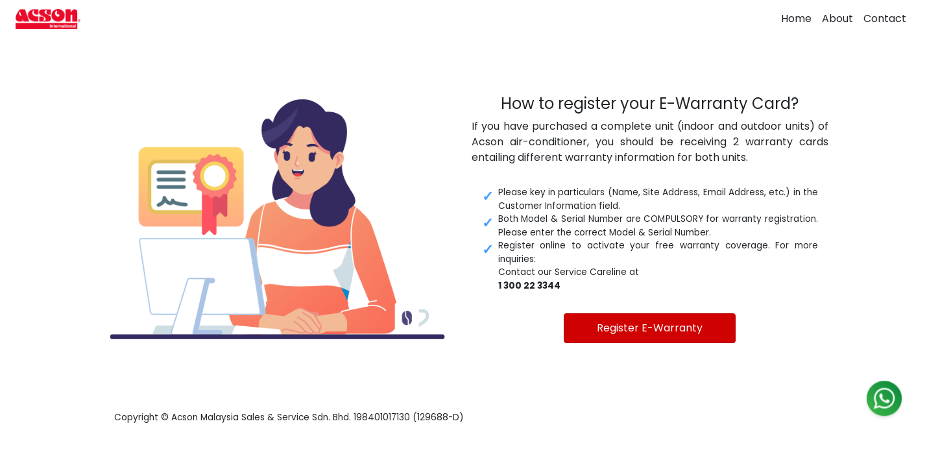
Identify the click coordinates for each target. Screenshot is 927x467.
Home (796, 18)
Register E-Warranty (650, 327)
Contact (884, 18)
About (837, 18)
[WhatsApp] (884, 401)
